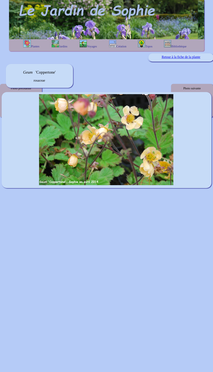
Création (117, 44)
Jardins (59, 44)
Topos (145, 44)
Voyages (88, 44)
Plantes (31, 44)
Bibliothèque (175, 44)
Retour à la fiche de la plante (181, 57)
